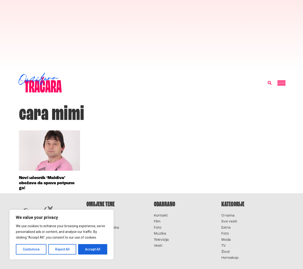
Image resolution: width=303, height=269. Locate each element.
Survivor (94, 215)
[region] (61, 235)
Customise (31, 249)
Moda (226, 240)
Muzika (160, 234)
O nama (228, 215)
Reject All (62, 249)
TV (223, 246)
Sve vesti (229, 221)
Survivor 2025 (98, 221)
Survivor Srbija (99, 234)
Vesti (158, 246)
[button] (269, 83)
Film (157, 221)
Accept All (92, 249)
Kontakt (161, 215)
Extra (226, 228)
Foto (157, 228)
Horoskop (230, 258)
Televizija (161, 240)
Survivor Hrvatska (102, 228)
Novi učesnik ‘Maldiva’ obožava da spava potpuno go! (47, 183)
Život (225, 252)
